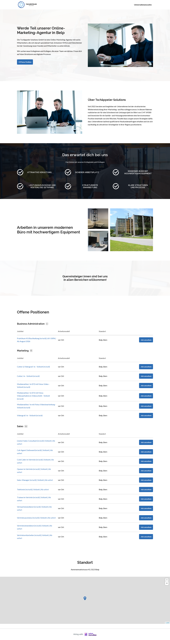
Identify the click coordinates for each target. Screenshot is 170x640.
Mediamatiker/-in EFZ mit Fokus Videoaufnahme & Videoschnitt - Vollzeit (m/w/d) (33, 396)
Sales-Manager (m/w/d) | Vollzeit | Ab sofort (35, 480)
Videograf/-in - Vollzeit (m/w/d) (29, 415)
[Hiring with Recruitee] (85, 634)
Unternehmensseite (143, 5)
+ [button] (167, 580)
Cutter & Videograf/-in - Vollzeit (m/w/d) (33, 366)
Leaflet (167, 622)
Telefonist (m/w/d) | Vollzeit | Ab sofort (33, 489)
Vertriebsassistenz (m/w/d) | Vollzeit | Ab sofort (36, 518)
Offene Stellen (25, 62)
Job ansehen (146, 340)
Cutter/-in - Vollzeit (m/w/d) (28, 376)
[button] (85, 598)
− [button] (167, 583)
